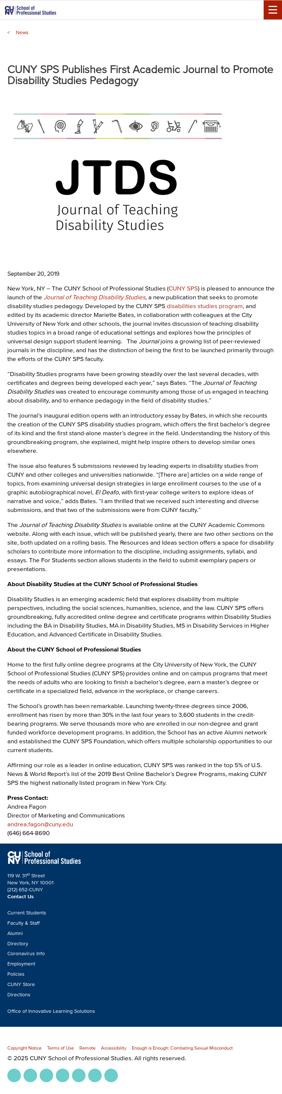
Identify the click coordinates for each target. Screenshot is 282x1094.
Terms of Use (60, 1048)
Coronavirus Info (26, 953)
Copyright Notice (24, 1048)
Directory (17, 943)
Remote (87, 1048)
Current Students (26, 913)
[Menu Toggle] (273, 9)
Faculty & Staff (23, 923)
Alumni (15, 933)
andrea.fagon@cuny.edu (40, 823)
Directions (18, 994)
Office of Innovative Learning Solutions (51, 1011)
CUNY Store (21, 984)
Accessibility (113, 1048)
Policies (16, 974)
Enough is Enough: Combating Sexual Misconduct (182, 1048)
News (22, 32)
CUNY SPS (183, 288)
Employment (21, 964)
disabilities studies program (205, 305)
